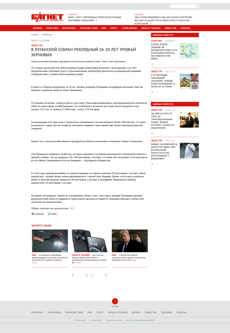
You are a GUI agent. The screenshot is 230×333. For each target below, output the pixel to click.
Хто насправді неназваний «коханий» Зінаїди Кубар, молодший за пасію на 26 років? (163, 81)
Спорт (113, 28)
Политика (52, 28)
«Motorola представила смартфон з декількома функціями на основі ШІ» (90, 257)
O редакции (96, 320)
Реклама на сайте (114, 320)
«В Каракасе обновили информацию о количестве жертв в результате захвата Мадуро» (50, 257)
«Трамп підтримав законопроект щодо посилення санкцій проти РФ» (130, 256)
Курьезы (185, 28)
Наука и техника (151, 28)
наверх (115, 306)
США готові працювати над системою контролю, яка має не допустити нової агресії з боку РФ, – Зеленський (163, 20)
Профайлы (80, 320)
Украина (37, 28)
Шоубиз (136, 312)
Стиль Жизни (129, 28)
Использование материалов (140, 320)
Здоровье (166, 312)
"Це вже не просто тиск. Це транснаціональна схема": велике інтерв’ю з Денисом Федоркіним (162, 120)
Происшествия (88, 28)
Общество (170, 28)
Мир (103, 28)
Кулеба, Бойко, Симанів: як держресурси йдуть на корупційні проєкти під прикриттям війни (164, 51)
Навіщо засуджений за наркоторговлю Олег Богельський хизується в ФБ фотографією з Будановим (164, 151)
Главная (35, 34)
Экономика (69, 28)
